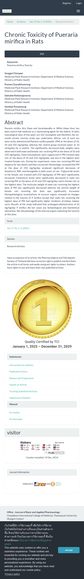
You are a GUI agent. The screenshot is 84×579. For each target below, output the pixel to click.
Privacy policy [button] (12, 574)
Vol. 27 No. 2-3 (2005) (40, 21)
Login (79, 3)
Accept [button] (68, 550)
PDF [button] (42, 54)
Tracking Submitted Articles (23, 391)
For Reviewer (16, 419)
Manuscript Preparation (21, 378)
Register (67, 3)
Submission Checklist (20, 397)
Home (10, 21)
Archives (21, 21)
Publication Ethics (18, 371)
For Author (14, 412)
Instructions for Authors (21, 365)
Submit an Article (18, 384)
